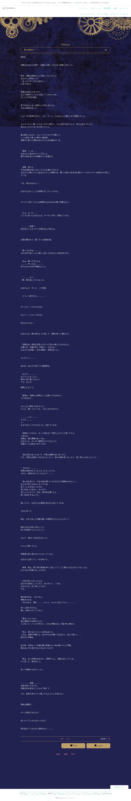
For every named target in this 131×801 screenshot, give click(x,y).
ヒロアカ (85, 793)
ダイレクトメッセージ (119, 14)
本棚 (115, 8)
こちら (73, 2)
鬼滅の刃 (51, 793)
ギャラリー (123, 8)
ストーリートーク (87, 14)
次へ (68, 739)
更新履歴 (107, 8)
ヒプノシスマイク (71, 793)
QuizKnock (106, 793)
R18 (42, 793)
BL (60, 793)
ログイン (72, 798)
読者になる (119, 787)
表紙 (58, 754)
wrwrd (95, 793)
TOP (73, 754)
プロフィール (95, 8)
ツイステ (33, 793)
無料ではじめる (61, 798)
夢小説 (22, 793)
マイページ (83, 8)
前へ (62, 739)
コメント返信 (102, 14)
